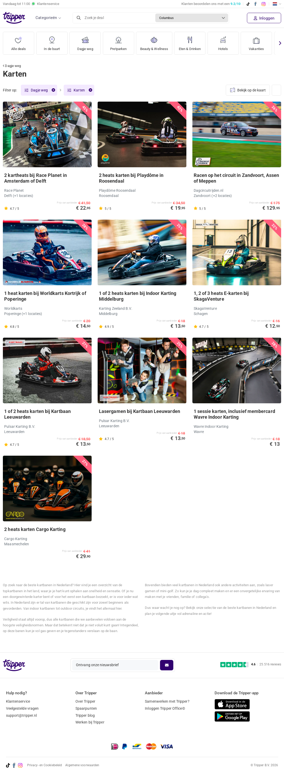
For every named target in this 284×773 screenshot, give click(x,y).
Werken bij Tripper (89, 722)
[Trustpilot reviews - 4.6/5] (250, 664)
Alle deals (18, 41)
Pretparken (118, 41)
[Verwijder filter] (53, 90)
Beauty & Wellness (155, 41)
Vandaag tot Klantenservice (31, 4)
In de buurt (52, 41)
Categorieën (46, 17)
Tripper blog (85, 715)
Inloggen (264, 18)
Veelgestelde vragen (22, 708)
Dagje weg (85, 41)
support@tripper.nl (21, 715)
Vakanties (259, 41)
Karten (79, 90)
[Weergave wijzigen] (276, 90)
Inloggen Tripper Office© (165, 708)
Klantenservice (18, 701)
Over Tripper (85, 701)
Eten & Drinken (192, 41)
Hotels (226, 41)
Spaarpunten (86, 708)
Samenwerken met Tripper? (167, 701)
